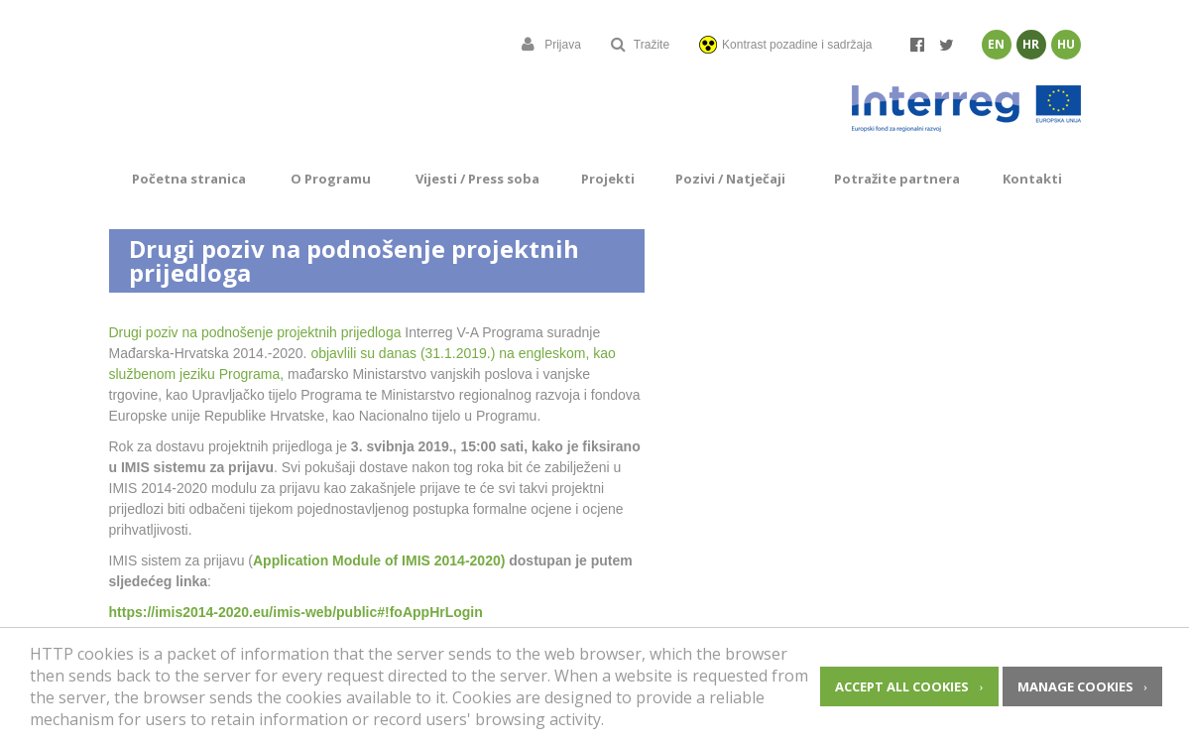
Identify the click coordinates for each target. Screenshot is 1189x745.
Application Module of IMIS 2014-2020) (379, 560)
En (996, 44)
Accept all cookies (902, 686)
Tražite (640, 45)
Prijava (551, 45)
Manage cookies (1075, 686)
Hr (1030, 44)
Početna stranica (189, 178)
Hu (1066, 44)
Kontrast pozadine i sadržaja (785, 45)
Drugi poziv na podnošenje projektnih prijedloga (255, 332)
